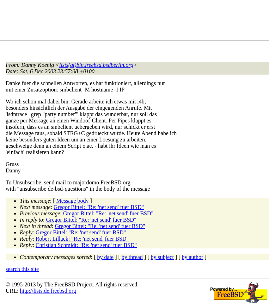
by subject (162, 257)
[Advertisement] (134, 21)
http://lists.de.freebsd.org (48, 291)
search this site (22, 269)
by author (192, 257)
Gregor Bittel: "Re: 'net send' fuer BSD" (99, 207)
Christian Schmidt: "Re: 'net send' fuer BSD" (86, 245)
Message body (72, 201)
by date (105, 257)
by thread (132, 257)
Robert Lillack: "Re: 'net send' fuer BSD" (82, 239)
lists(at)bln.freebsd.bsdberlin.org (96, 65)
